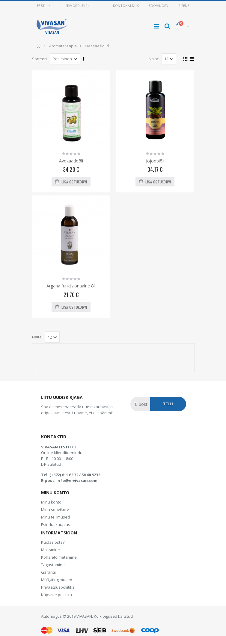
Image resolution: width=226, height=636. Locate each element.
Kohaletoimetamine (59, 557)
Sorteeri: (40, 58)
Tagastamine (53, 564)
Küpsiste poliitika (56, 594)
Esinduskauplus (55, 524)
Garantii (48, 572)
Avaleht (39, 45)
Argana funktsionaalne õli (71, 286)
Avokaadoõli (71, 161)
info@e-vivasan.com (76, 480)
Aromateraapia (63, 46)
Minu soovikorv (55, 509)
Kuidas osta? (52, 542)
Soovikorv (158, 5)
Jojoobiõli (155, 161)
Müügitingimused (56, 579)
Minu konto (51, 502)
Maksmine (50, 549)
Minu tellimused (55, 517)
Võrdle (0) (77, 5)
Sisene (183, 5)
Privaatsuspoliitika (58, 587)
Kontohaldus (126, 5)
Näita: (154, 58)
